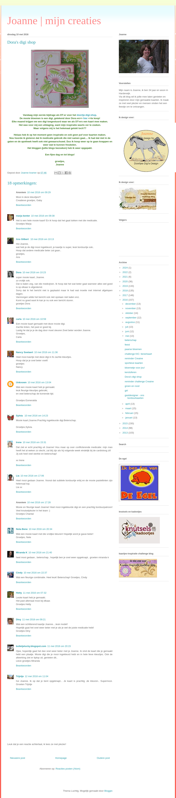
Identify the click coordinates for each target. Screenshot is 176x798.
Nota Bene (22, 529)
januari (129, 417)
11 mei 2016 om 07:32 (34, 592)
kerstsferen (130, 372)
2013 (125, 432)
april (127, 403)
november (130, 308)
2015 (125, 423)
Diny (18, 619)
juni (127, 331)
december (130, 303)
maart (128, 408)
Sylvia (19, 415)
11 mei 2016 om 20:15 (59, 646)
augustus (130, 322)
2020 (125, 281)
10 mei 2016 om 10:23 (34, 272)
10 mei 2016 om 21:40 (40, 552)
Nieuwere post (17, 758)
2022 (125, 272)
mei (127, 336)
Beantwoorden (23, 205)
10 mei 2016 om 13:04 (39, 382)
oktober (129, 313)
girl (126, 390)
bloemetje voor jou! (135, 367)
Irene (19, 442)
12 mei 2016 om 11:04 (36, 676)
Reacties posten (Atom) (68, 768)
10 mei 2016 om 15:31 (34, 442)
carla (18, 319)
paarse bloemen (133, 349)
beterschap (130, 340)
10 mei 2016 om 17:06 (32, 475)
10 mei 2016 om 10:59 (34, 319)
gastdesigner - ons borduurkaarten (134, 397)
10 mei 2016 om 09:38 (42, 215)
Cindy (19, 572)
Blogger (108, 790)
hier (85, 118)
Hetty (19, 592)
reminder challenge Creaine (139, 381)
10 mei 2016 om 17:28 (39, 502)
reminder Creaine (134, 358)
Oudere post (103, 758)
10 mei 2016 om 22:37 (35, 572)
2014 (125, 428)
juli (127, 326)
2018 (125, 290)
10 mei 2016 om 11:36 (46, 352)
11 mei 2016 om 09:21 (34, 619)
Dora (18, 272)
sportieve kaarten (134, 363)
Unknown (21, 382)
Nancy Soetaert (24, 352)
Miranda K (21, 552)
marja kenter (23, 215)
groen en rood (132, 386)
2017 (125, 295)
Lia (17, 475)
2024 (125, 267)
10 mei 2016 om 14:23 (36, 415)
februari (129, 413)
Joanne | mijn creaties (54, 21)
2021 (125, 276)
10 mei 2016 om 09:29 (39, 192)
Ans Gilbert (22, 239)
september (131, 317)
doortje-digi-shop (86, 115)
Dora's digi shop (133, 376)
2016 (125, 299)
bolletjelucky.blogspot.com (31, 646)
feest (127, 344)
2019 (125, 286)
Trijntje (20, 676)
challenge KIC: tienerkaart (138, 354)
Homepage (61, 758)
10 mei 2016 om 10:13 (42, 239)
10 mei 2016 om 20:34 (40, 529)
